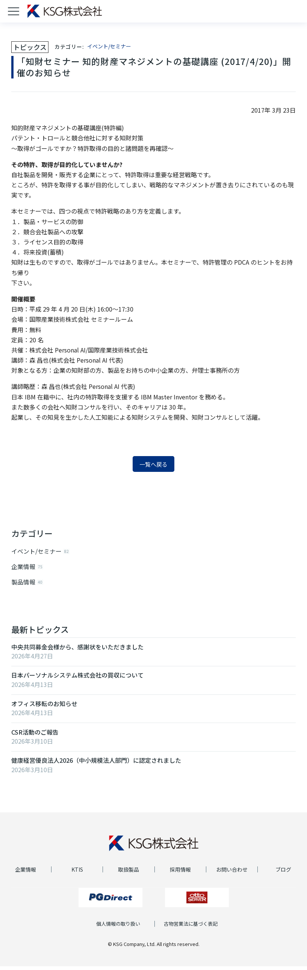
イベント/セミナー (109, 46)
